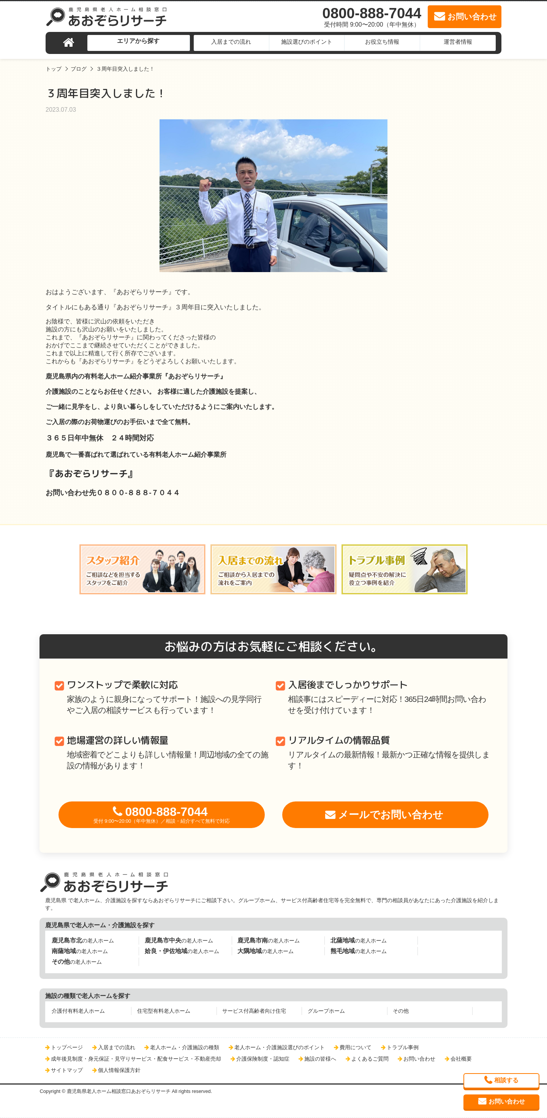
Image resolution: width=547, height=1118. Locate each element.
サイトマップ (67, 1070)
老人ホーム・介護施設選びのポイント (279, 1047)
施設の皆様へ (320, 1059)
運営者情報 (458, 41)
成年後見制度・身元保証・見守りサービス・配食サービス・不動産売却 (136, 1059)
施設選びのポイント (306, 41)
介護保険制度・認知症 (262, 1059)
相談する (506, 1080)
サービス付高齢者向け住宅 (254, 1011)
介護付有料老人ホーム (78, 1011)
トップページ (67, 1047)
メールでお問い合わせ (390, 814)
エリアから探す (138, 41)
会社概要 (461, 1059)
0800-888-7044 (162, 814)
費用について (356, 1047)
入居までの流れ (231, 41)
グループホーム (326, 1011)
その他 (401, 1011)
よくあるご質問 (370, 1059)
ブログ (79, 69)
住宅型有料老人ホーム (163, 1011)
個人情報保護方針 (119, 1070)
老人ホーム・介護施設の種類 (184, 1047)
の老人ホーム (83, 940)
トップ (54, 69)
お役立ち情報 (382, 41)
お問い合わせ (419, 1059)
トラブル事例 (403, 1047)
